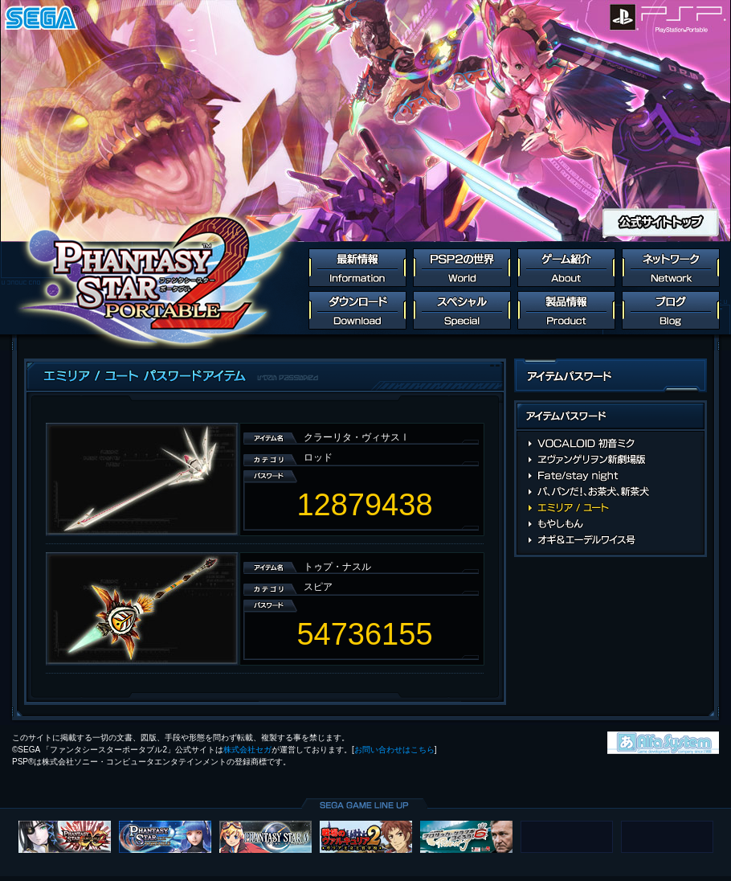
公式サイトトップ (660, 222)
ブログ (671, 310)
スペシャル (462, 310)
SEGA (42, 17)
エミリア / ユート (611, 508)
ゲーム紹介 (566, 267)
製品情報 (566, 310)
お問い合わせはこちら (394, 749)
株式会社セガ (247, 749)
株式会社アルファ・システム (663, 742)
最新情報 (357, 267)
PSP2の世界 (462, 267)
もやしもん (611, 524)
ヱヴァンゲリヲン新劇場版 (611, 460)
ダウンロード (357, 310)
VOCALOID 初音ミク (611, 443)
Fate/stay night (611, 476)
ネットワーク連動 (671, 267)
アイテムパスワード (610, 418)
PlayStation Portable (684, 17)
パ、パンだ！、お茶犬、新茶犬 (611, 492)
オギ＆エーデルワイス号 (611, 540)
